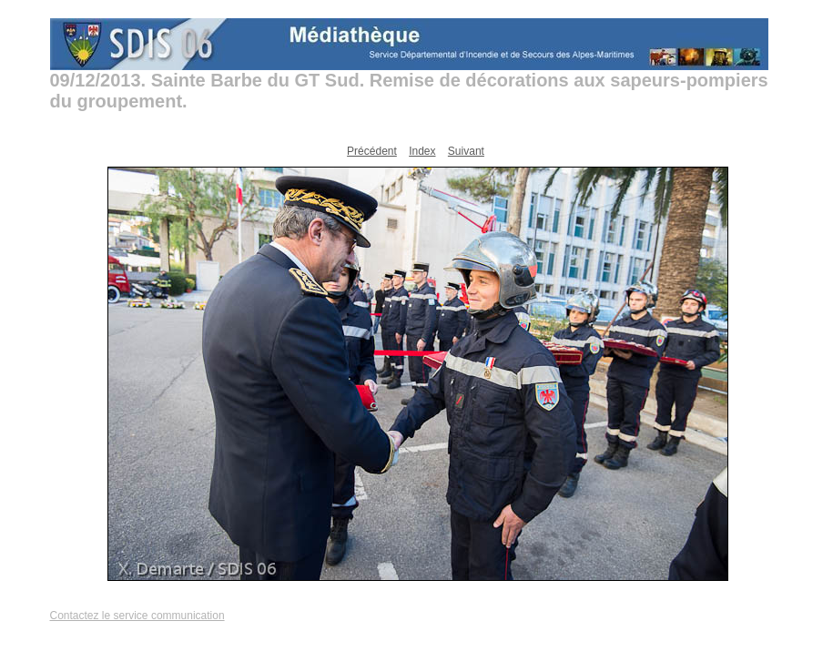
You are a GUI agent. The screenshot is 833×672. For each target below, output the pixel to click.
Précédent (372, 151)
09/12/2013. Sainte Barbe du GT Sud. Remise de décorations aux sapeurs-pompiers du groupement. (409, 90)
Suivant (466, 151)
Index (422, 151)
